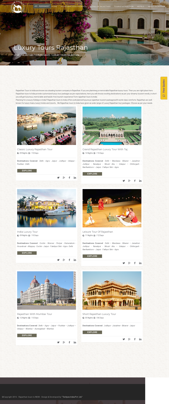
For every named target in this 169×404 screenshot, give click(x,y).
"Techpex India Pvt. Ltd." (72, 397)
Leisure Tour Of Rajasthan (98, 231)
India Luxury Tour (27, 231)
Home (54, 6)
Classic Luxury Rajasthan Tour (34, 149)
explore (27, 170)
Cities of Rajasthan (100, 6)
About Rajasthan (156, 6)
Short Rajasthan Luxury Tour (99, 314)
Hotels (140, 6)
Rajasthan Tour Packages (74, 6)
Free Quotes (163, 88)
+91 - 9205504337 (41, 6)
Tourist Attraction (123, 6)
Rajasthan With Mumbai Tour (34, 314)
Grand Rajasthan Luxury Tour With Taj (105, 149)
